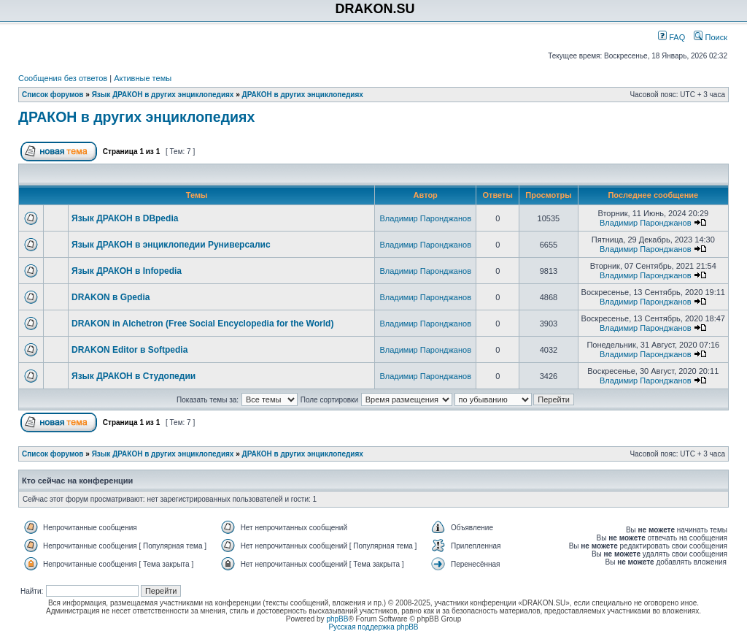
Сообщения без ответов (62, 78)
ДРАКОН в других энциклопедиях (302, 95)
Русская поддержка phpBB (373, 627)
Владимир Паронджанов (425, 218)
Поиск (710, 37)
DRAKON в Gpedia (110, 297)
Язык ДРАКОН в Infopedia (126, 271)
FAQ (671, 37)
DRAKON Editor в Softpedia (129, 350)
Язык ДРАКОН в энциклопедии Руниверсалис (171, 245)
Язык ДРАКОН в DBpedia (124, 218)
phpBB (337, 619)
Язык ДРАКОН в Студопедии (133, 376)
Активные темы (142, 78)
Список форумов (53, 95)
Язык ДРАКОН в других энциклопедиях (163, 95)
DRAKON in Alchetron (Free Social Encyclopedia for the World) (202, 323)
